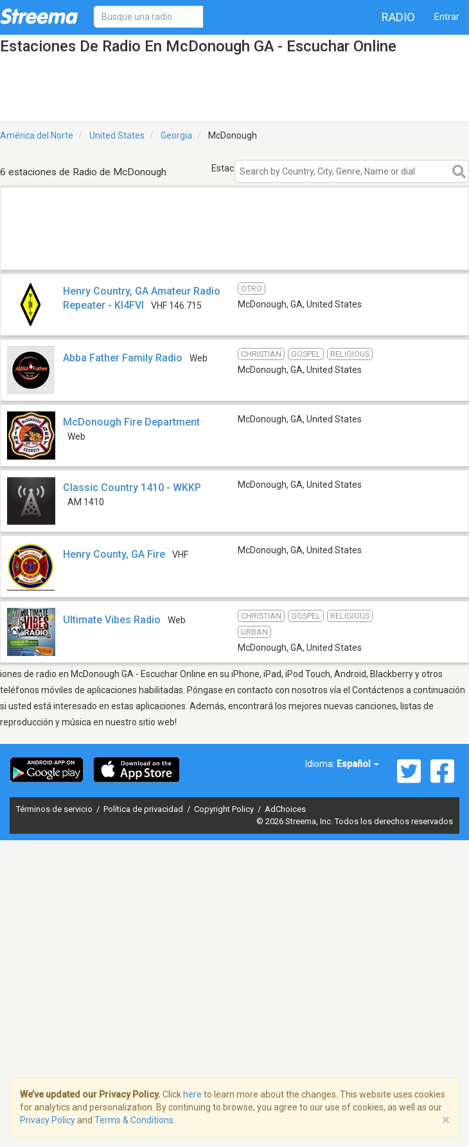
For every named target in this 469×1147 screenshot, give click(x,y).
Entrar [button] (446, 17)
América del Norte (36, 135)
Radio (398, 17)
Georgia (176, 135)
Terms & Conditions (133, 1120)
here (192, 1094)
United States (117, 135)
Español (358, 764)
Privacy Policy (47, 1120)
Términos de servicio (55, 809)
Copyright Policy (225, 809)
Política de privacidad (144, 809)
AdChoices (285, 809)
